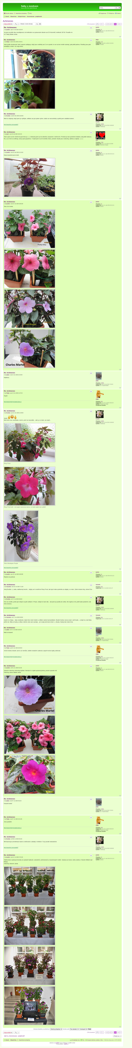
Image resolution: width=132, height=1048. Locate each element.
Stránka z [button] (97, 24)
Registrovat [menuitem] (103, 13)
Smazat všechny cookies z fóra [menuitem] (95, 1040)
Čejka (97, 399)
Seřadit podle (71, 1029)
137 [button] (112, 24)
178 (102, 42)
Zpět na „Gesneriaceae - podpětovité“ (14, 1036)
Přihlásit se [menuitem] (111, 13)
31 (101, 29)
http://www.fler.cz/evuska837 (11, 124)
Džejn (97, 39)
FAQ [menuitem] (30, 13)
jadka (97, 380)
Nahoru (120, 36)
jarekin (97, 27)
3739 (102, 142)
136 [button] (109, 24)
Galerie (119, 13)
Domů (7, 1040)
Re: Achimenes (10, 27)
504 (102, 586)
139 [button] (118, 24)
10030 (102, 124)
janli (97, 140)
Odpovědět (7, 24)
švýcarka (98, 584)
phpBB (57, 1042)
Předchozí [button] (101, 24)
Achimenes (8, 21)
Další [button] (121, 24)
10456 (102, 383)
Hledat (116, 8)
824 (102, 401)
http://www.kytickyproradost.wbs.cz (12, 401)
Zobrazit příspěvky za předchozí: (47, 1029)
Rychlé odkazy (9, 13)
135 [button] (107, 24)
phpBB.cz (66, 1044)
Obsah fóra (13, 1040)
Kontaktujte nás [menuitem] (76, 1040)
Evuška (97, 121)
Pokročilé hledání (119, 8)
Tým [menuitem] (83, 1040)
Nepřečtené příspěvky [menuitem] (21, 13)
